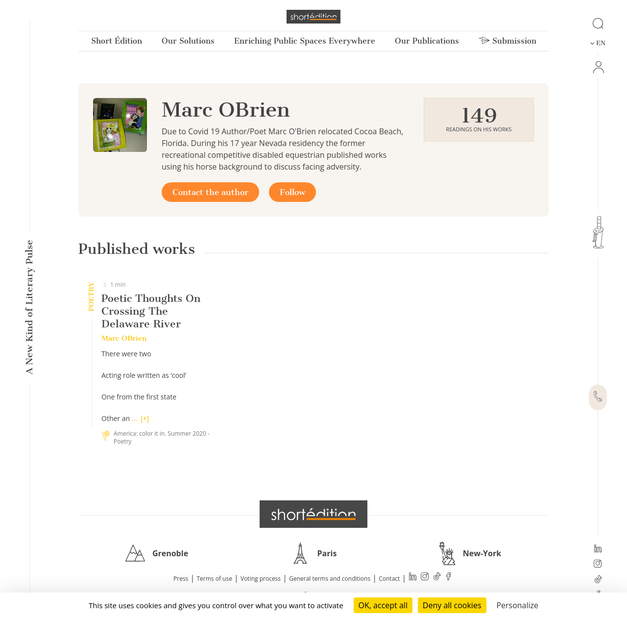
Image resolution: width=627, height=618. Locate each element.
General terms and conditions (329, 578)
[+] (145, 418)
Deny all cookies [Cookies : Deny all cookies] (452, 605)
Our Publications (427, 41)
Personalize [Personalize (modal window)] (517, 605)
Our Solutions (188, 41)
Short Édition (116, 41)
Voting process (261, 578)
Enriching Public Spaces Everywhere (304, 41)
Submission (507, 41)
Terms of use (214, 578)
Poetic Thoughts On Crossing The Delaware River (150, 311)
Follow (292, 192)
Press (180, 578)
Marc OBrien (123, 338)
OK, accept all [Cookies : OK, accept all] (383, 605)
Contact (389, 578)
